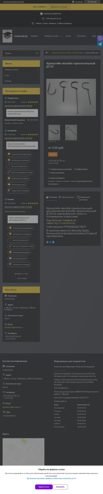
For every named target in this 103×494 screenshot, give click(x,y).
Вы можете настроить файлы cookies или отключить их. (50, 478)
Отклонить (60, 487)
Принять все (43, 487)
